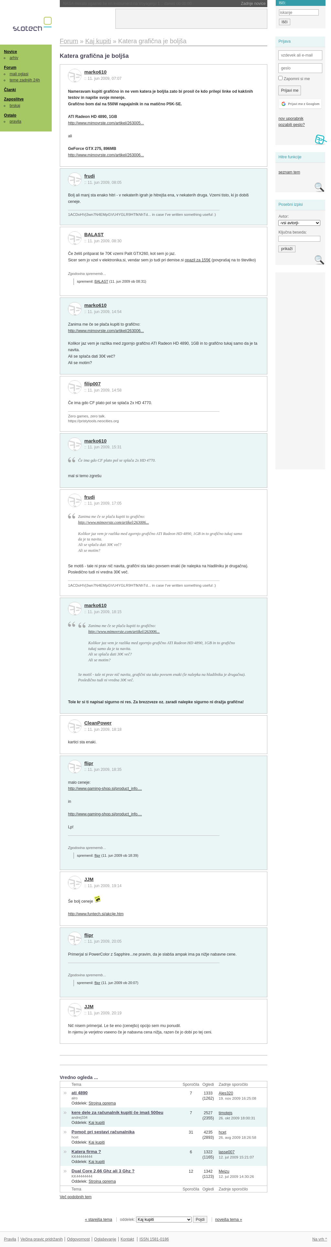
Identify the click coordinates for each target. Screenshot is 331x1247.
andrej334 (79, 1117)
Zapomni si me (294, 78)
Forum (10, 67)
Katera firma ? (86, 1151)
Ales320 (226, 1093)
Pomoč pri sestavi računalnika (102, 1131)
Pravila (10, 1239)
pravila (15, 121)
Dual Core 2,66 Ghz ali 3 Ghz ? (102, 1170)
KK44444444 (81, 1156)
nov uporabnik (290, 118)
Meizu (224, 1171)
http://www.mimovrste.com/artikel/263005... (106, 123)
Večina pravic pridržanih (41, 1239)
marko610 (95, 72)
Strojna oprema (102, 1103)
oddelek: (156, 1219)
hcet (74, 1137)
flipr (88, 763)
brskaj (15, 105)
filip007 (92, 383)
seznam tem (289, 172)
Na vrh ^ (319, 1239)
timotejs (225, 1113)
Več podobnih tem (76, 1197)
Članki (10, 90)
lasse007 (227, 1152)
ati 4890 (79, 1092)
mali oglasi (19, 74)
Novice (10, 51)
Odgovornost (78, 1239)
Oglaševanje (105, 1239)
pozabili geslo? (291, 124)
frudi (89, 176)
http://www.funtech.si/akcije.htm (95, 914)
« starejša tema (98, 1219)
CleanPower (98, 723)
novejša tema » (228, 1219)
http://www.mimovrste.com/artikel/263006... (106, 155)
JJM (89, 879)
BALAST (94, 234)
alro (74, 1098)
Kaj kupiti (97, 1122)
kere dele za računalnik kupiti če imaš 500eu (117, 1112)
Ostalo (10, 115)
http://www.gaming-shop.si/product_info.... (105, 788)
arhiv (14, 58)
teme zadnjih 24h (25, 80)
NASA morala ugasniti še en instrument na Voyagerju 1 (127, 3)
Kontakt (127, 1239)
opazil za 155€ (197, 260)
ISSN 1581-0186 (154, 1239)
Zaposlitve (14, 99)
